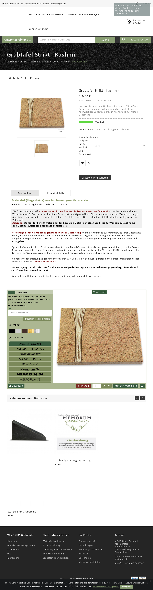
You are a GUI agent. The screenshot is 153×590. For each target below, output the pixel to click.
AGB (9, 553)
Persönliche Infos (88, 541)
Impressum (13, 557)
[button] (109, 386)
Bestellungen (86, 545)
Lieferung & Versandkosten (57, 549)
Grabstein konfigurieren (95, 177)
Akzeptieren (127, 587)
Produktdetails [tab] (58, 193)
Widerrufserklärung (53, 553)
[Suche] (66, 40)
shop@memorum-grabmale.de (128, 557)
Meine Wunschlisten (90, 562)
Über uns (12, 541)
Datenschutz (13, 549)
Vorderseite (99, 292)
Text (11, 292)
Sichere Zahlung (51, 545)
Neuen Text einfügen (37, 318)
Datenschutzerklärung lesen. (106, 587)
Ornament (22, 292)
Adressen (84, 553)
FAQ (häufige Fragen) (54, 541)
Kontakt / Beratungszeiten (21, 545)
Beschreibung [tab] (26, 193)
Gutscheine (85, 557)
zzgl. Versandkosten (101, 100)
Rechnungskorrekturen (91, 549)
